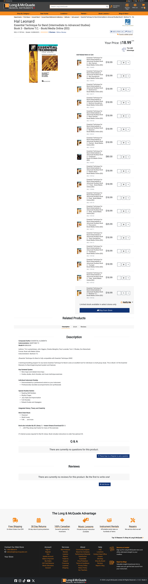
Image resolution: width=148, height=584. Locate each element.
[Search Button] (107, 6)
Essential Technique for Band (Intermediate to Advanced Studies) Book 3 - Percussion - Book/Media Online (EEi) (95, 223)
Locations (100, 552)
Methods (67, 17)
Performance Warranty (82, 554)
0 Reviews (52, 32)
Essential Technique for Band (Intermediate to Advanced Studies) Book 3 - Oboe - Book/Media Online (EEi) (95, 209)
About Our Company (82, 552)
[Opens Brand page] (128, 22)
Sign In (48, 549)
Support (65, 561)
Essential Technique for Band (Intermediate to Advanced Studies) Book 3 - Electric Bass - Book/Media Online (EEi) (95, 169)
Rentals (65, 552)
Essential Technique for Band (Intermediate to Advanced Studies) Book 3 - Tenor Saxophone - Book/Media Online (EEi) (95, 236)
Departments (18, 17)
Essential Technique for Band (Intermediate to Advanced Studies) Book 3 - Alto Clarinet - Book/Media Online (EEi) (95, 61)
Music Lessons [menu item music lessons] (104, 13)
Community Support (82, 549)
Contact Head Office (100, 554)
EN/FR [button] (140, 1)
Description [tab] (65, 327)
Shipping (65, 568)
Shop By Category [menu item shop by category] (23, 13)
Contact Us (8, 1)
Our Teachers (82, 570)
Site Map (100, 559)
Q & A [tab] (75, 327)
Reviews (100, 563)
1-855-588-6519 (11, 549)
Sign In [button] (129, 1)
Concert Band (36, 17)
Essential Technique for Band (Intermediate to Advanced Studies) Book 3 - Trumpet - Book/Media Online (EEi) (95, 263)
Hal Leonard (75, 17)
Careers (100, 556)
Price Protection (82, 561)
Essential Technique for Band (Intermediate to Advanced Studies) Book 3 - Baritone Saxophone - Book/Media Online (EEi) (95, 101)
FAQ (100, 549)
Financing (65, 563)
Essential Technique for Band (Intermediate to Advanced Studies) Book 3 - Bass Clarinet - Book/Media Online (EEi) (95, 114)
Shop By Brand (100, 561)
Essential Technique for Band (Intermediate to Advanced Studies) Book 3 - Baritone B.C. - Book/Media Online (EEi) (95, 88)
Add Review (104, 484)
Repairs (65, 556)
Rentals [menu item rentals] (83, 13)
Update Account (48, 556)
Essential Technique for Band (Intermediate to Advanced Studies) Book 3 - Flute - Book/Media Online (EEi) (95, 196)
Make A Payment (48, 559)
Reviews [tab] (83, 327)
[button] (143, 7)
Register (48, 552)
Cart (48, 554)
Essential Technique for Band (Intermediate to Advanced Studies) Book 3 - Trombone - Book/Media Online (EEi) (95, 249)
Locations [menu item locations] (63, 13)
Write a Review (61, 32)
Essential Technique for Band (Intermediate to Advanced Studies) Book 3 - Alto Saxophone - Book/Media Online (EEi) (95, 74)
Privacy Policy (82, 565)
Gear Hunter (44, 13)
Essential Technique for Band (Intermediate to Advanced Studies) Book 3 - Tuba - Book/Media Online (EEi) (95, 276)
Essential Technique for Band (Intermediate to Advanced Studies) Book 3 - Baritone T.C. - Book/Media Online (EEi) (95, 291)
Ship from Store (104, 310)
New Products (65, 549)
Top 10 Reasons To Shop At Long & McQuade (127, 538)
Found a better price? (125, 34)
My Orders (48, 561)
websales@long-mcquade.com (16, 552)
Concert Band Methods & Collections (52, 17)
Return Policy (82, 568)
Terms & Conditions (82, 563)
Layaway (65, 565)
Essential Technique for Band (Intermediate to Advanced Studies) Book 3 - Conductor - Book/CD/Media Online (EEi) (95, 155)
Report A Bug (100, 565)
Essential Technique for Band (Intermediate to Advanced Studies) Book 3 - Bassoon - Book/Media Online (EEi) (95, 128)
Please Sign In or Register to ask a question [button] (113, 456)
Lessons (65, 554)
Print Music (26, 17)
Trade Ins (65, 559)
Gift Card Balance (48, 563)
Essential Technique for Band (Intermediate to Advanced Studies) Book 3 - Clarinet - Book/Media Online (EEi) (95, 141)
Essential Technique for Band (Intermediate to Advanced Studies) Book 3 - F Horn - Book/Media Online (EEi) (95, 183)
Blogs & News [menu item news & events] (123, 13)
